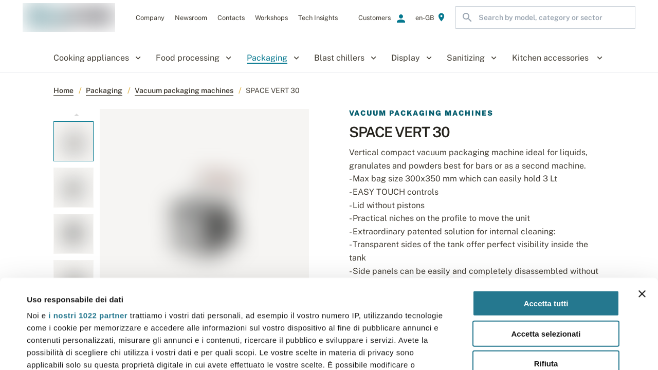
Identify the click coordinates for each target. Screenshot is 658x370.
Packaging (104, 90)
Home (63, 90)
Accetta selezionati (545, 241)
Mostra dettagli (433, 349)
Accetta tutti (546, 211)
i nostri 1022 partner (87, 223)
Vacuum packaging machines (184, 90)
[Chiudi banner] (642, 202)
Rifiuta (546, 271)
